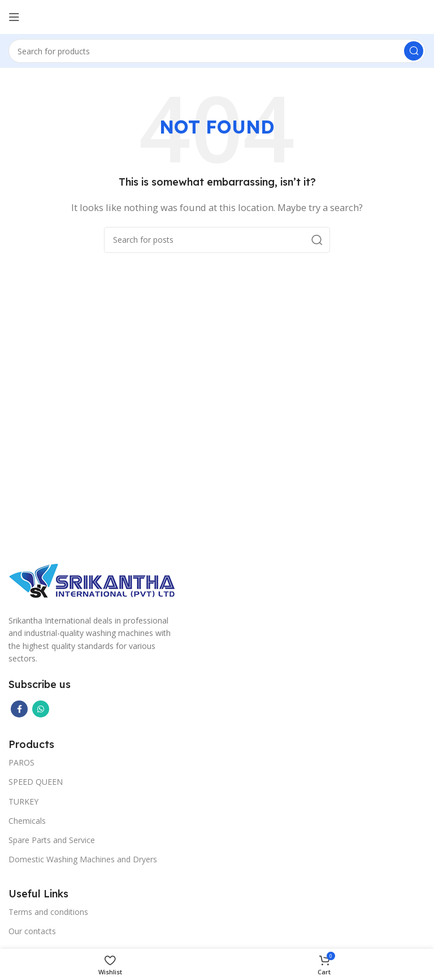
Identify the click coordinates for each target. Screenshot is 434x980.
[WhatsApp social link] (40, 708)
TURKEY (23, 801)
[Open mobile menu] (14, 17)
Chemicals (27, 820)
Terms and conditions (48, 911)
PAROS (21, 762)
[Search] (217, 51)
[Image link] (93, 579)
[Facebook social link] (19, 708)
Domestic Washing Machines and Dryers (82, 859)
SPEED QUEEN (35, 781)
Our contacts (32, 931)
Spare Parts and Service (51, 840)
